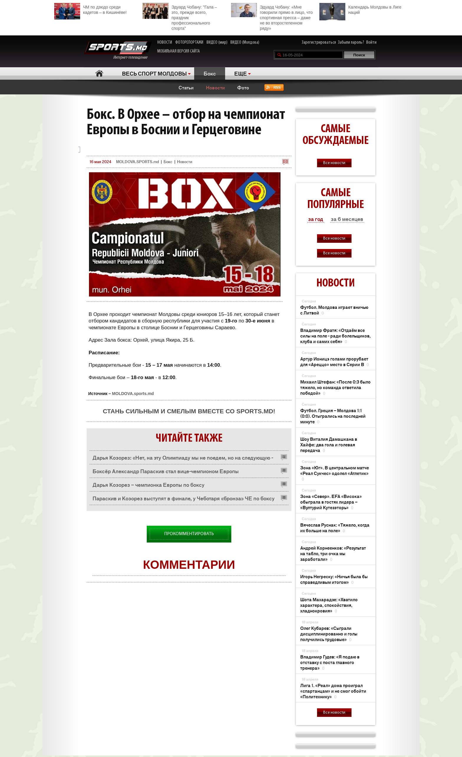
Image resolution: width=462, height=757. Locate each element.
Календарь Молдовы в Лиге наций (360, 9)
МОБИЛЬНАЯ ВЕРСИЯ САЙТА (178, 51)
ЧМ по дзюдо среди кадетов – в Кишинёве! (90, 9)
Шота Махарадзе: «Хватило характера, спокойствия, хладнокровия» (329, 605)
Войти (371, 42)
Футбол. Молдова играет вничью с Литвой (334, 309)
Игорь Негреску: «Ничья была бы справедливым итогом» (334, 579)
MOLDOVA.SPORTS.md (137, 161)
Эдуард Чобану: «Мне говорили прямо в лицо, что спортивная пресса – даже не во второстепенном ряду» (272, 17)
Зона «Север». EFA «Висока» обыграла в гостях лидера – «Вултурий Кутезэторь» (331, 501)
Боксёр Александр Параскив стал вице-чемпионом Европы (166, 470)
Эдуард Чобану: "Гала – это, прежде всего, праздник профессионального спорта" (180, 17)
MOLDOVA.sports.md (133, 393)
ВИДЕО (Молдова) (244, 42)
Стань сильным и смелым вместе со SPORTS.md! (189, 411)
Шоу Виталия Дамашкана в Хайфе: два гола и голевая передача (328, 444)
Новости (215, 87)
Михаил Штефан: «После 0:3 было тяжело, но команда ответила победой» (335, 387)
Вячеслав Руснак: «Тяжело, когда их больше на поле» (334, 527)
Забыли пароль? (351, 42)
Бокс (210, 73)
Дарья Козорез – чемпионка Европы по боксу (148, 484)
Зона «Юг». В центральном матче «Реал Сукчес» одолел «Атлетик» (334, 473)
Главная (99, 73)
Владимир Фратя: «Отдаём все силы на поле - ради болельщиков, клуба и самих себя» (335, 335)
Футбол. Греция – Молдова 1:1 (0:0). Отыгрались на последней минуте (333, 415)
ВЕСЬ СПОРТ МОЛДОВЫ (154, 73)
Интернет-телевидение (118, 50)
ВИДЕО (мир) (217, 42)
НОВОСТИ (164, 42)
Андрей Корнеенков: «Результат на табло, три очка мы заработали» (333, 553)
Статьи (186, 87)
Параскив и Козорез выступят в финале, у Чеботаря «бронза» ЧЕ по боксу (184, 498)
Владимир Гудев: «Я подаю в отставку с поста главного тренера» (329, 662)
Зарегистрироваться (319, 42)
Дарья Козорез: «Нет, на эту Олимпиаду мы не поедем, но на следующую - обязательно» (183, 459)
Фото (243, 87)
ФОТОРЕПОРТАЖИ (189, 42)
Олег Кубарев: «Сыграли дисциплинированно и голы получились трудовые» (328, 633)
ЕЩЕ (240, 73)
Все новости (334, 163)
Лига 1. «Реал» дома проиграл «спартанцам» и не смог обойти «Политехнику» (333, 690)
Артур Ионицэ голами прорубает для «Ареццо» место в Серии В (334, 361)
